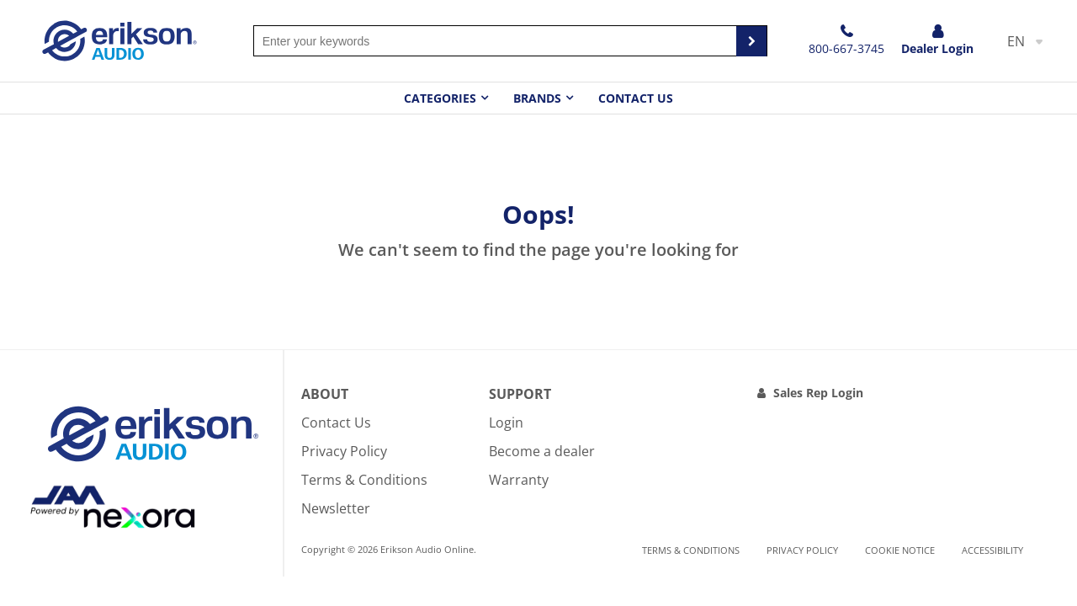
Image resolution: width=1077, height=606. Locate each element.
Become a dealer (542, 451)
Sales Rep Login (818, 393)
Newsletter (335, 508)
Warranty (519, 479)
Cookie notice (900, 550)
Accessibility (992, 550)
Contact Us (635, 98)
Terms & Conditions (364, 479)
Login (506, 422)
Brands (537, 98)
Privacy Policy (344, 451)
